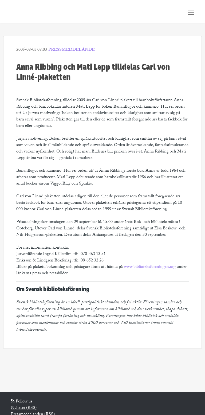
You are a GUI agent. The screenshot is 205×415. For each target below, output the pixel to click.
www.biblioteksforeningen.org (150, 267)
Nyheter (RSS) (24, 408)
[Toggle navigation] (191, 12)
